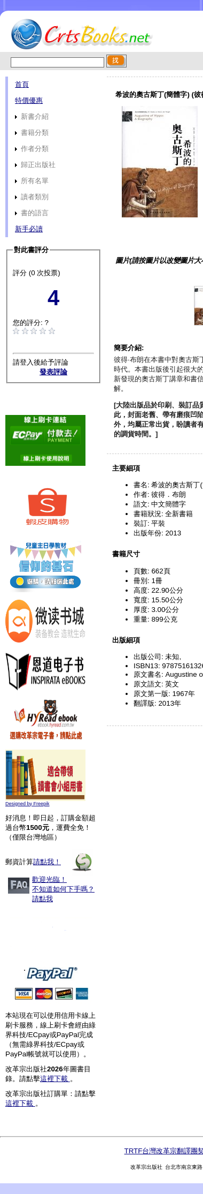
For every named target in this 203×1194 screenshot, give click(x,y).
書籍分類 (32, 133)
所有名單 (32, 181)
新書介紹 (32, 116)
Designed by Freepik (27, 803)
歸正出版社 (35, 165)
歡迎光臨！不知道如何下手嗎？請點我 (63, 889)
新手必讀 (29, 229)
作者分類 (32, 149)
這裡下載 (55, 1079)
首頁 (22, 84)
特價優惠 (29, 100)
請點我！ (47, 862)
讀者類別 (32, 197)
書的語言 (32, 213)
